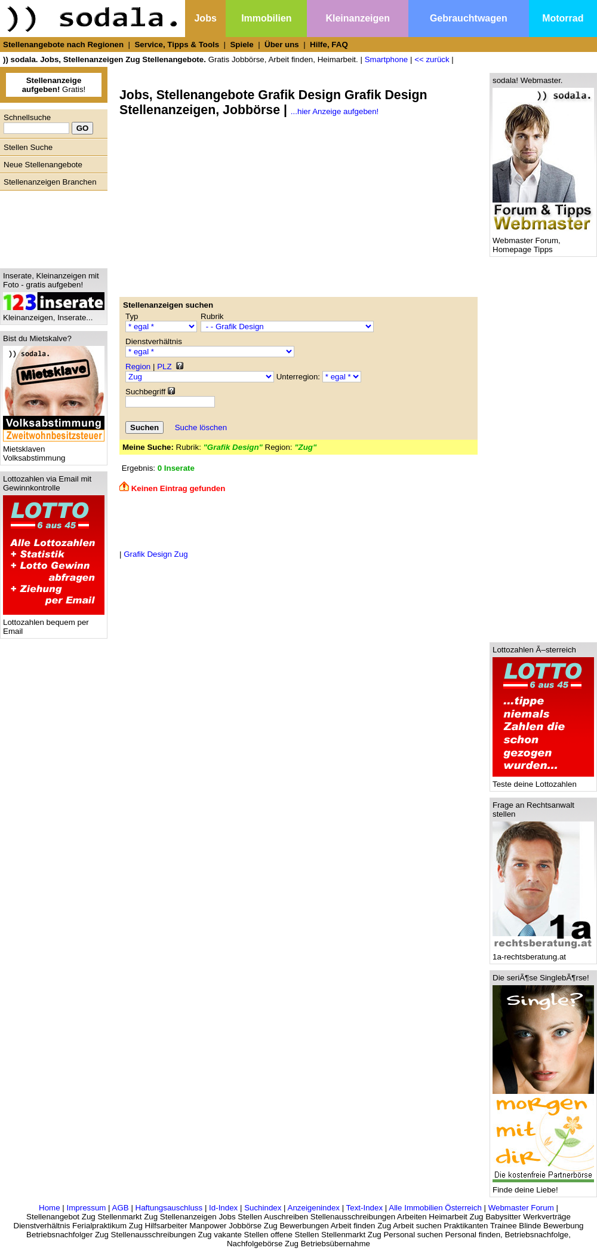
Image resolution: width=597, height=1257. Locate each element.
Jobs (205, 18)
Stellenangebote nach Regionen (63, 44)
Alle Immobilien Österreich (435, 1207)
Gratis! (54, 85)
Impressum (86, 1207)
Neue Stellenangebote (43, 164)
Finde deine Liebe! (543, 1186)
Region (137, 366)
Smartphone (386, 59)
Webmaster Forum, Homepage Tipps (543, 241)
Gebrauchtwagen (468, 18)
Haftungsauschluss (169, 1207)
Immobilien (266, 18)
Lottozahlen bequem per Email (53, 623)
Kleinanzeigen (357, 18)
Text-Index (364, 1207)
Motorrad (562, 18)
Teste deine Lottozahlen (543, 780)
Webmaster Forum (521, 1207)
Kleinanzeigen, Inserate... (53, 314)
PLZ (164, 366)
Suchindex (262, 1207)
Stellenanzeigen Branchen (50, 181)
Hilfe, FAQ (329, 44)
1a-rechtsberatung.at (543, 953)
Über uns (281, 44)
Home (49, 1207)
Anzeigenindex (314, 1207)
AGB (120, 1207)
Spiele (241, 44)
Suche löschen (201, 427)
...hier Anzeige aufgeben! (334, 111)
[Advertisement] (51, 226)
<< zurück (432, 59)
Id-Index (223, 1207)
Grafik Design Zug (155, 554)
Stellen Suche (28, 147)
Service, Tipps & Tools (176, 44)
